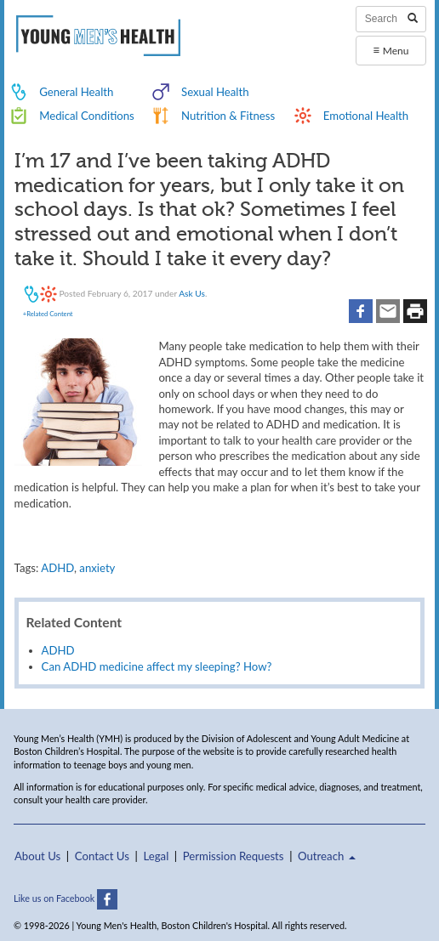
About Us (37, 856)
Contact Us (102, 856)
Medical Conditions (86, 115)
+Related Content (48, 313)
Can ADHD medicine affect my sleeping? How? (157, 666)
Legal (155, 856)
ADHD (57, 568)
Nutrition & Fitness (228, 115)
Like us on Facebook (65, 898)
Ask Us (192, 293)
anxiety (97, 568)
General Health (76, 92)
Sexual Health (215, 92)
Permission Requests (233, 856)
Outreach (327, 856)
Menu (390, 50)
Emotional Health (365, 115)
